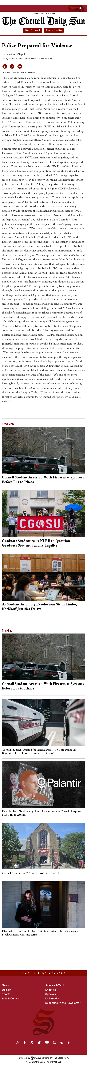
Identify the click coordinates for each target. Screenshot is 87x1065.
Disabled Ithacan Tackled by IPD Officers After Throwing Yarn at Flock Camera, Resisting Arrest (40, 932)
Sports (6, 994)
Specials (50, 994)
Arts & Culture (11, 998)
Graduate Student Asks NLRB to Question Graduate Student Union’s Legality (36, 543)
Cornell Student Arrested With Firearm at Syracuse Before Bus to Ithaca (43, 479)
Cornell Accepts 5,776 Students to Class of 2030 (30, 873)
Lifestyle (50, 989)
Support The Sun (54, 30)
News (5, 985)
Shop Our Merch (32, 30)
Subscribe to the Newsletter (62, 1003)
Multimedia (52, 998)
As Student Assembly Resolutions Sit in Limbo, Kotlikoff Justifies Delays (39, 606)
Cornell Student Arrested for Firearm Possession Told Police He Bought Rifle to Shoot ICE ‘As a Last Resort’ (39, 751)
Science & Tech (54, 985)
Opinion (6, 989)
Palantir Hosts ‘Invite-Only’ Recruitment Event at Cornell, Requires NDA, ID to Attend (41, 812)
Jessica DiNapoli (15, 54)
